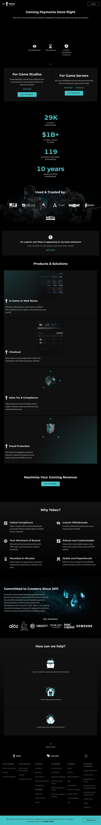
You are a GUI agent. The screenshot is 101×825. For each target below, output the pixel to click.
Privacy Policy (88, 775)
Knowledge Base (73, 798)
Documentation (56, 768)
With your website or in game (58, 795)
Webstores (38, 794)
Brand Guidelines (73, 777)
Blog (69, 781)
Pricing (5, 772)
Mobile (37, 802)
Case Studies (71, 785)
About (69, 768)
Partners (70, 772)
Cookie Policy (88, 799)
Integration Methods (58, 777)
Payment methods (9, 777)
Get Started (55, 772)
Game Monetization (9, 768)
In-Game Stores (40, 798)
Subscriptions (39, 777)
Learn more (23, 89)
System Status (72, 794)
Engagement (39, 785)
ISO (68, 802)
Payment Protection (42, 781)
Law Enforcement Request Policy (90, 793)
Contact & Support (73, 789)
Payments (38, 772)
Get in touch (50, 253)
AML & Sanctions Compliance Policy (90, 787)
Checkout (38, 768)
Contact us (83, 87)
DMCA (86, 803)
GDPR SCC (87, 807)
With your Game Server (57, 782)
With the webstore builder (57, 789)
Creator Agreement (90, 770)
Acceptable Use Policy (89, 780)
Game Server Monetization (23, 769)
